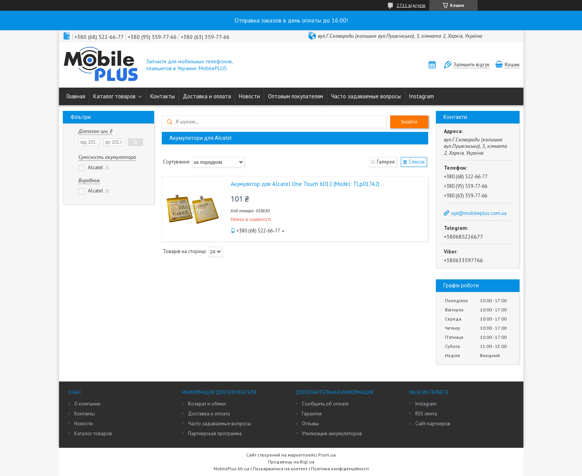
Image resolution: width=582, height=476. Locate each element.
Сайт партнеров (432, 423)
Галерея (386, 162)
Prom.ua (327, 455)
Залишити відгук (471, 64)
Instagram (421, 96)
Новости (249, 96)
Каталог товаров (114, 96)
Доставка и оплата (207, 96)
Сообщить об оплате (325, 404)
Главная (76, 96)
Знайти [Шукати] (409, 122)
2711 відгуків (411, 5)
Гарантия (312, 413)
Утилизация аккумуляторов (332, 433)
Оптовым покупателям (295, 96)
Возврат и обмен (207, 404)
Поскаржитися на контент (280, 468)
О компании (87, 404)
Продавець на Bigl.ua (291, 462)
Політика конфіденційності (340, 468)
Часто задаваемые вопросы (366, 96)
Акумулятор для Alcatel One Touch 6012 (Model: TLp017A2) (305, 184)
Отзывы (310, 423)
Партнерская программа (215, 433)
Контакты (162, 96)
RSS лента (426, 413)
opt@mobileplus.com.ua (479, 213)
